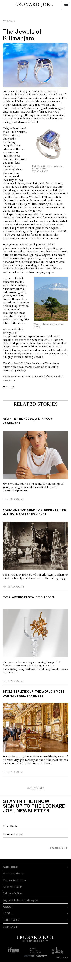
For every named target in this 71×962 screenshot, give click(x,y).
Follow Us (11, 920)
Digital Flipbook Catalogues (21, 900)
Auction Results (12, 887)
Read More (15, 499)
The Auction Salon (14, 880)
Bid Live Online (12, 893)
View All (37, 788)
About (8, 907)
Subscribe (60, 848)
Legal (7, 913)
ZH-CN (60, 957)
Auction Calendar (14, 873)
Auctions (10, 867)
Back (11, 21)
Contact (10, 927)
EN (66, 957)
